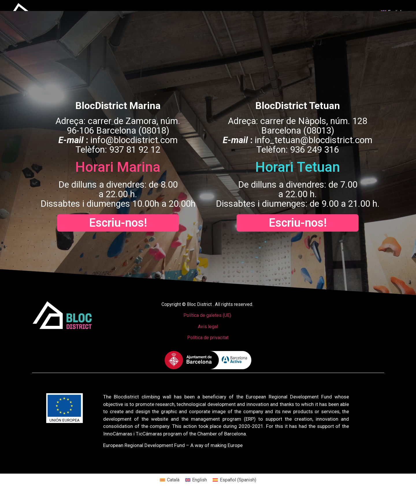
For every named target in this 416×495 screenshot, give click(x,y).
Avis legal (208, 326)
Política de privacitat (208, 337)
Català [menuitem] (173, 480)
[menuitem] (169, 480)
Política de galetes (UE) (207, 315)
